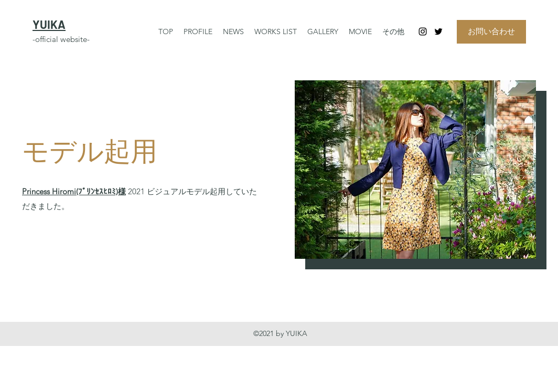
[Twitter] (438, 31)
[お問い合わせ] (491, 32)
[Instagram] (422, 31)
